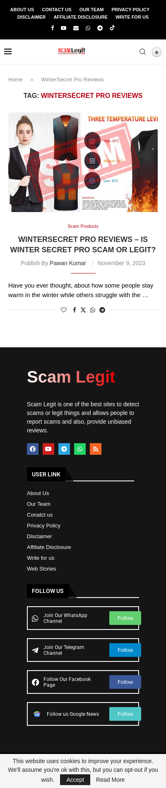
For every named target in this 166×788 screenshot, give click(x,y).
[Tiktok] (112, 28)
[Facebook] (52, 28)
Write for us (40, 558)
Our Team (91, 9)
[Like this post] (64, 310)
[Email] (76, 28)
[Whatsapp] (88, 28)
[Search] (142, 52)
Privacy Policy (131, 9)
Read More (110, 780)
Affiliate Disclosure (80, 17)
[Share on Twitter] (83, 309)
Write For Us (132, 17)
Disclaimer (31, 17)
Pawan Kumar (68, 263)
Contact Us (56, 9)
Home (15, 79)
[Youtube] (63, 28)
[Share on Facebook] (74, 310)
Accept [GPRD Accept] (75, 779)
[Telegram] (100, 28)
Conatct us (40, 514)
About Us (22, 9)
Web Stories (41, 568)
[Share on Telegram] (102, 310)
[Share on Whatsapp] (92, 310)
